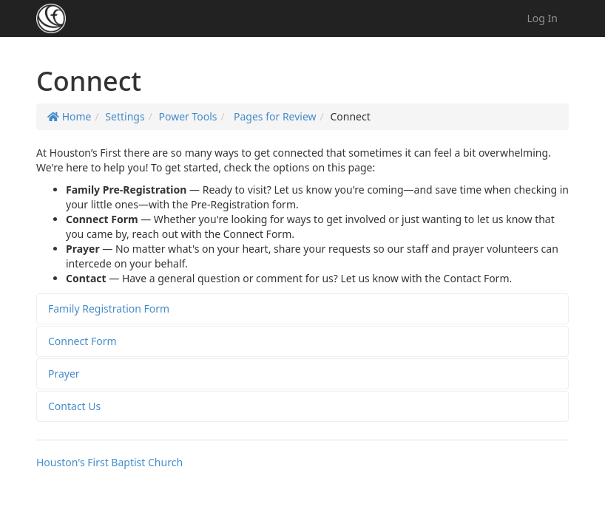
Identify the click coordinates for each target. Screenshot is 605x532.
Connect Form (82, 341)
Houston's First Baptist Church (109, 462)
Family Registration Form (108, 308)
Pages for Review (273, 116)
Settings (124, 116)
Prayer (64, 373)
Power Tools (187, 116)
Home (69, 116)
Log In (542, 18)
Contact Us (74, 406)
